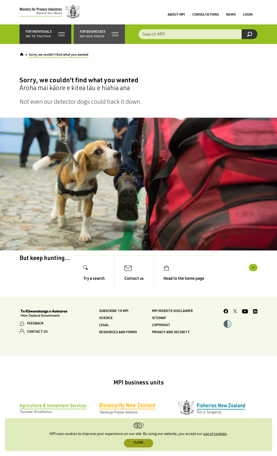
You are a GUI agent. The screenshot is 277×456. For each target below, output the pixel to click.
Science (106, 318)
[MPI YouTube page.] (245, 312)
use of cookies (215, 433)
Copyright (161, 325)
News (231, 15)
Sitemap (159, 318)
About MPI (176, 15)
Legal (104, 325)
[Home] (22, 54)
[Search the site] (198, 34)
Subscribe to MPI (113, 311)
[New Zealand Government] (44, 314)
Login (248, 15)
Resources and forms (118, 332)
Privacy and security (171, 332)
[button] (45, 34)
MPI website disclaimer (172, 311)
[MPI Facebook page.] (226, 312)
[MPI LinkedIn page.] (255, 312)
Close (138, 443)
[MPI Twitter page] (235, 312)
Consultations (205, 15)
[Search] (249, 34)
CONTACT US (37, 332)
